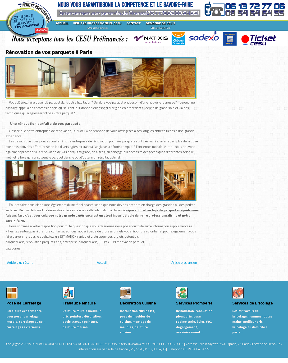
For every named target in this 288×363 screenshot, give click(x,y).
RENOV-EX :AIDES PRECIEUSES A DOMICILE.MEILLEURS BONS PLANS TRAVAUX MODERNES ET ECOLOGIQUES (108, 343)
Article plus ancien (184, 262)
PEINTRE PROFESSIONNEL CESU (97, 25)
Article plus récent (19, 262)
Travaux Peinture (79, 303)
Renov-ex (275, 343)
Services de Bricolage (252, 303)
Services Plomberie (194, 303)
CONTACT (133, 23)
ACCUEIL (62, 23)
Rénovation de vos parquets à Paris (48, 52)
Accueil (102, 262)
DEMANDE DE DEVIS (160, 25)
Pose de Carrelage (23, 303)
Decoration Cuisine (138, 303)
